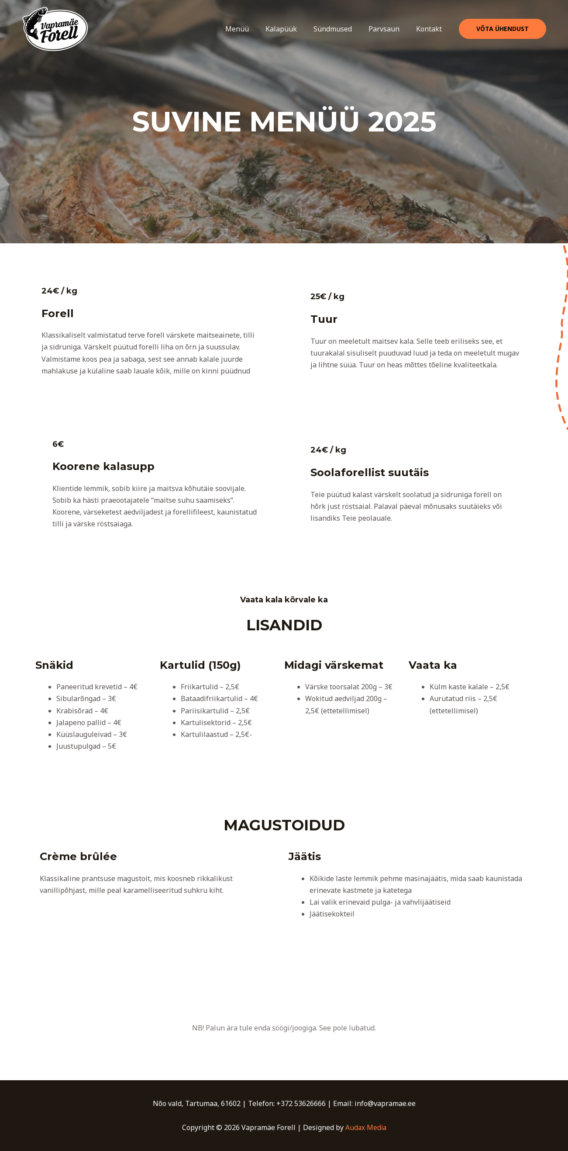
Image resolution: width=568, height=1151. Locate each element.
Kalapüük (290, 29)
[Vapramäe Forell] (55, 28)
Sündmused (339, 29)
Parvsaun (387, 29)
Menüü (249, 29)
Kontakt (430, 29)
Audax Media (365, 1127)
